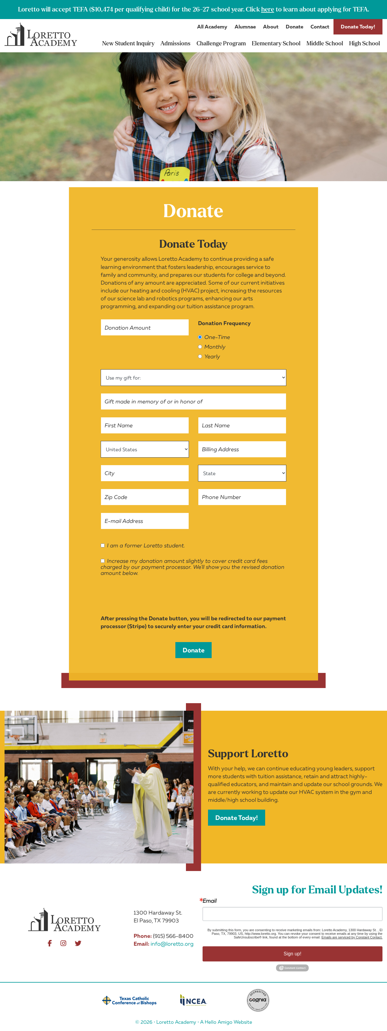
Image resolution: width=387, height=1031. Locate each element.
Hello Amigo (219, 1022)
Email (209, 900)
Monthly (212, 347)
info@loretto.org (172, 943)
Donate (294, 26)
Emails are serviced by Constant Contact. (351, 937)
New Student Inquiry (128, 44)
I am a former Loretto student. (143, 546)
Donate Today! (358, 26)
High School (364, 44)
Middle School (325, 44)
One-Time (214, 337)
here (267, 9)
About (270, 26)
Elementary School (276, 44)
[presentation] (147, 597)
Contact (320, 26)
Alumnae (245, 26)
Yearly (209, 357)
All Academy (212, 26)
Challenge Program (221, 44)
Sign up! (292, 953)
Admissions (175, 44)
